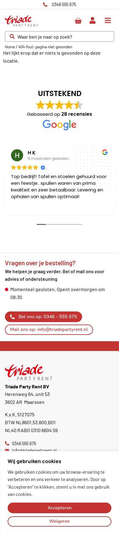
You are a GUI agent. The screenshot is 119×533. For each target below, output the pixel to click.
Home (10, 46)
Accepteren (60, 508)
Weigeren (59, 521)
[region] (59, 492)
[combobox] (59, 36)
